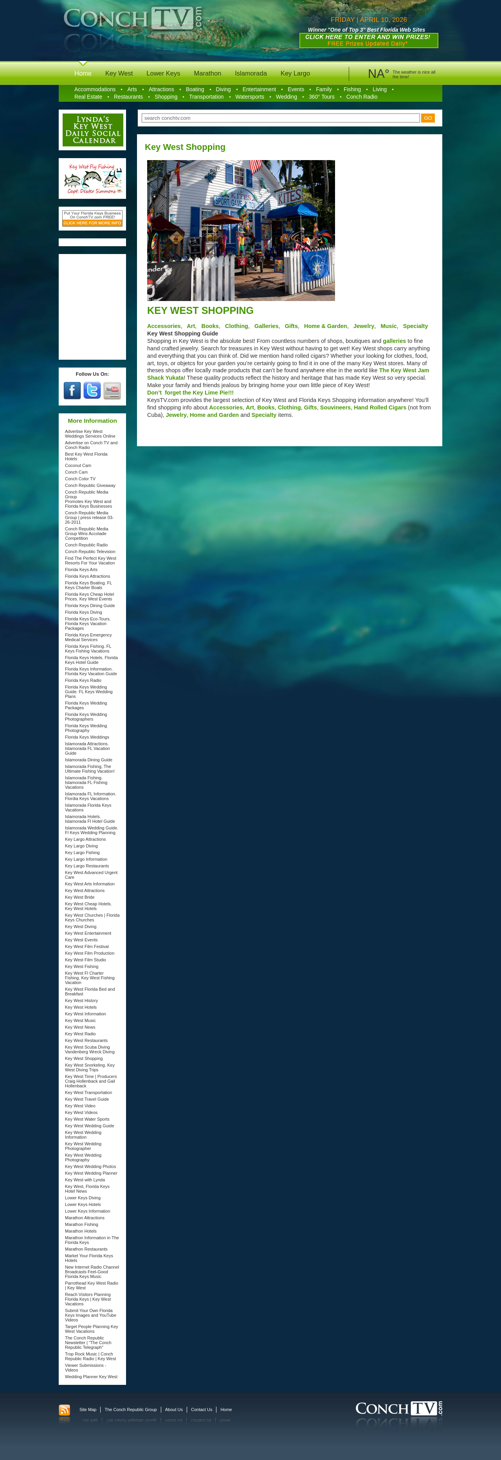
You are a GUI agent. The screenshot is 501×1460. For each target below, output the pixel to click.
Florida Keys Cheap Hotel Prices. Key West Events (89, 596)
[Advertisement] (93, 307)
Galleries (266, 326)
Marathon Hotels (81, 1231)
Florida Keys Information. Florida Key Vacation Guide (91, 671)
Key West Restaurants (86, 1040)
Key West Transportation (88, 1092)
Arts (132, 89)
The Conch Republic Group (131, 1409)
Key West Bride (80, 897)
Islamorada (251, 73)
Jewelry (363, 326)
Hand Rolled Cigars (381, 407)
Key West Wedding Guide (89, 1125)
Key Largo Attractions (85, 839)
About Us (174, 1409)
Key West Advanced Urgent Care (91, 875)
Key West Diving (81, 926)
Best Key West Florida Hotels (86, 456)
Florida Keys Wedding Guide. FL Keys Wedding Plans (89, 692)
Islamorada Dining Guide (88, 759)
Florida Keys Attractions (87, 576)
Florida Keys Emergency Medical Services (88, 637)
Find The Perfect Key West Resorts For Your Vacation (90, 560)
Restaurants (128, 97)
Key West (119, 73)
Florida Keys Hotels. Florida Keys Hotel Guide (91, 660)
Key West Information (85, 1013)
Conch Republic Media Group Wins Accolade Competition (86, 533)
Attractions (161, 89)
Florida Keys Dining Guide (90, 605)
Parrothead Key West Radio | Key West (91, 1285)
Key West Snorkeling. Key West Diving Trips (90, 1067)
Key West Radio (80, 1033)
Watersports (250, 97)
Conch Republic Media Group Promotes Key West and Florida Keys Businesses (88, 499)
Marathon (208, 73)
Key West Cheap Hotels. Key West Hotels (88, 906)
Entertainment (259, 89)
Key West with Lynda (85, 1179)
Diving (223, 89)
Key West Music (80, 1020)
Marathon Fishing (81, 1224)
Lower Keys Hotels (83, 1204)
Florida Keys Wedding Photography (86, 728)
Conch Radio (362, 97)
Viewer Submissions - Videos (85, 1367)
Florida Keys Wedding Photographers (86, 716)
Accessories (164, 326)
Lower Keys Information (87, 1211)
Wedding (286, 97)
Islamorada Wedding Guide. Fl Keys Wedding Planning (91, 830)
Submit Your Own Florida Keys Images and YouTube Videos (90, 1315)
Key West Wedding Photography (83, 1157)
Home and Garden (215, 415)
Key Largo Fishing (82, 852)
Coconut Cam (78, 465)
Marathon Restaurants (86, 1249)
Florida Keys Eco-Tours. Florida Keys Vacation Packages (88, 623)
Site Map (87, 1409)
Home (83, 73)
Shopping (166, 97)
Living (380, 89)
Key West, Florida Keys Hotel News (87, 1188)
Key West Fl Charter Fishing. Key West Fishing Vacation (90, 978)
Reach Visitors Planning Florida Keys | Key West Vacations (88, 1299)
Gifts (291, 326)
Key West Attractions (85, 890)
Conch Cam (76, 472)
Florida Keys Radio (83, 680)
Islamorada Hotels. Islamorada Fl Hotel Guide (90, 819)
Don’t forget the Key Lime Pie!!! (190, 392)
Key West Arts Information (90, 883)
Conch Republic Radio (86, 545)
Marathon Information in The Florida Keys (92, 1240)
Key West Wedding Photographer (83, 1146)
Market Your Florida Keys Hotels (89, 1258)
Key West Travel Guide (87, 1099)
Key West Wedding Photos (90, 1166)
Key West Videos (81, 1112)
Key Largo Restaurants (87, 865)
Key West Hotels (81, 1007)
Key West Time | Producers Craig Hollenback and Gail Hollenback (91, 1081)
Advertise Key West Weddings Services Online (90, 433)
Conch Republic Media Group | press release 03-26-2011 (89, 517)
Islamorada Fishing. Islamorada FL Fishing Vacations (86, 782)
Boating (195, 89)
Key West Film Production (89, 953)
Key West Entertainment (88, 933)
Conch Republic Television (90, 551)
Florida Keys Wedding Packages (86, 705)
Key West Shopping (84, 1058)
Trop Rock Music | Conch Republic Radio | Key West (90, 1356)
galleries (394, 341)
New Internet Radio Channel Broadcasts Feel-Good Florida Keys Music (92, 1272)
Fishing (352, 89)
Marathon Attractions (85, 1217)
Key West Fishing (81, 966)
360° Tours (322, 97)
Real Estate (88, 97)
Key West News (80, 1027)
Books (209, 326)
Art (190, 326)
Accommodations (94, 89)
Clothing (236, 326)
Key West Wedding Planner (91, 1173)
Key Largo (295, 73)
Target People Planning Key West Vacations (91, 1329)
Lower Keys (163, 73)
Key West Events (81, 939)
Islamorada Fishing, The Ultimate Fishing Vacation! (90, 768)
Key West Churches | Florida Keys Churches (92, 917)
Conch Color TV (80, 478)
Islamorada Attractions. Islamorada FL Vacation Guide (87, 748)
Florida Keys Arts (81, 569)
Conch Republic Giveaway (90, 485)
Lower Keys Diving (83, 1197)
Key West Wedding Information (83, 1134)
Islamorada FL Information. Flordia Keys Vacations (90, 796)
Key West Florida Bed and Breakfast (90, 991)
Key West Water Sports (87, 1119)
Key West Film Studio (85, 959)
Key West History (81, 1000)
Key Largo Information (86, 859)
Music (387, 326)
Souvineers (335, 407)
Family (324, 89)
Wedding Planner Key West (91, 1376)
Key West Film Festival (87, 946)
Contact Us (201, 1409)
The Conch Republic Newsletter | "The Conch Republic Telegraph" (88, 1343)
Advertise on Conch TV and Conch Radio (91, 445)
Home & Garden (325, 326)
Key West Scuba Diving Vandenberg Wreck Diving (90, 1049)
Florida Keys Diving (83, 612)
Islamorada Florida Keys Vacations (88, 807)
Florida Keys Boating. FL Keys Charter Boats (88, 585)
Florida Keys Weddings (87, 737)
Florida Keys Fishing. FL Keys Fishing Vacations (88, 648)
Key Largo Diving (81, 846)
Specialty (415, 326)
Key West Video (80, 1105)
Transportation (206, 97)
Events (296, 89)
